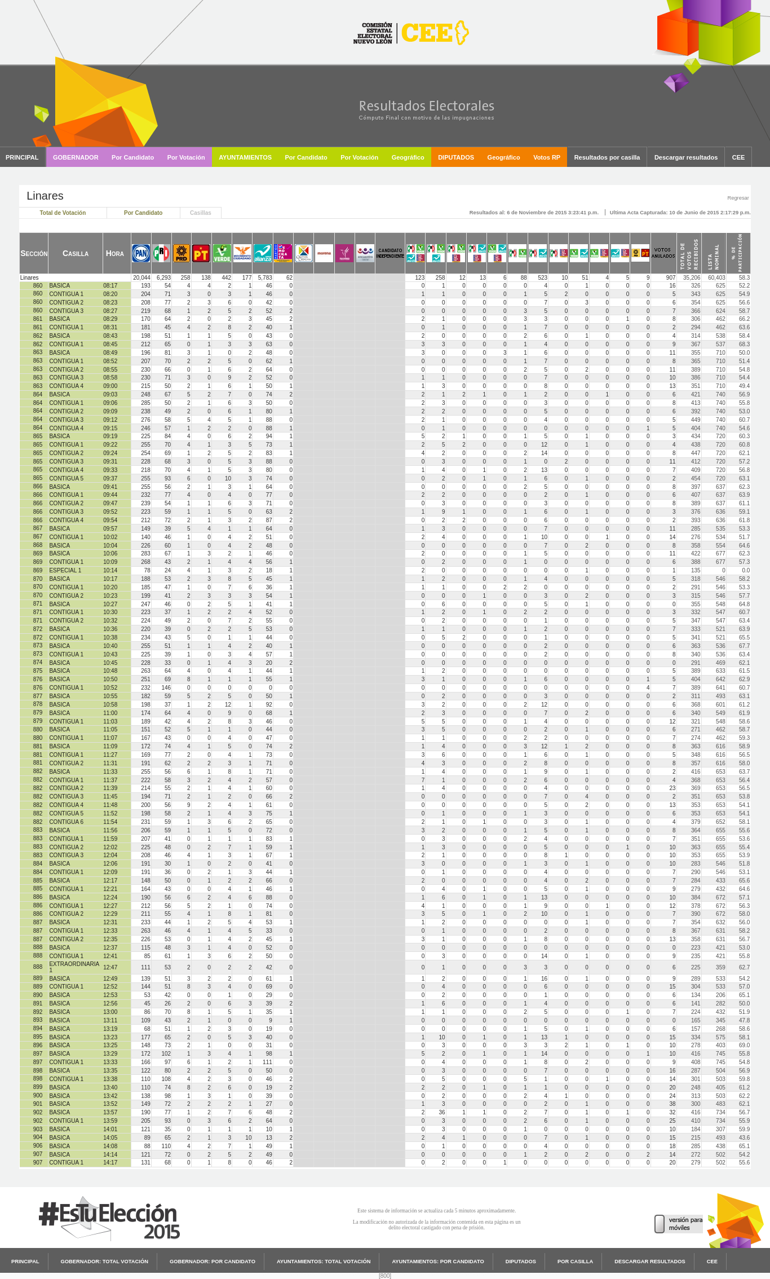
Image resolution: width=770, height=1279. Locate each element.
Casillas (200, 213)
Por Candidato (143, 213)
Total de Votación (62, 213)
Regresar (738, 198)
